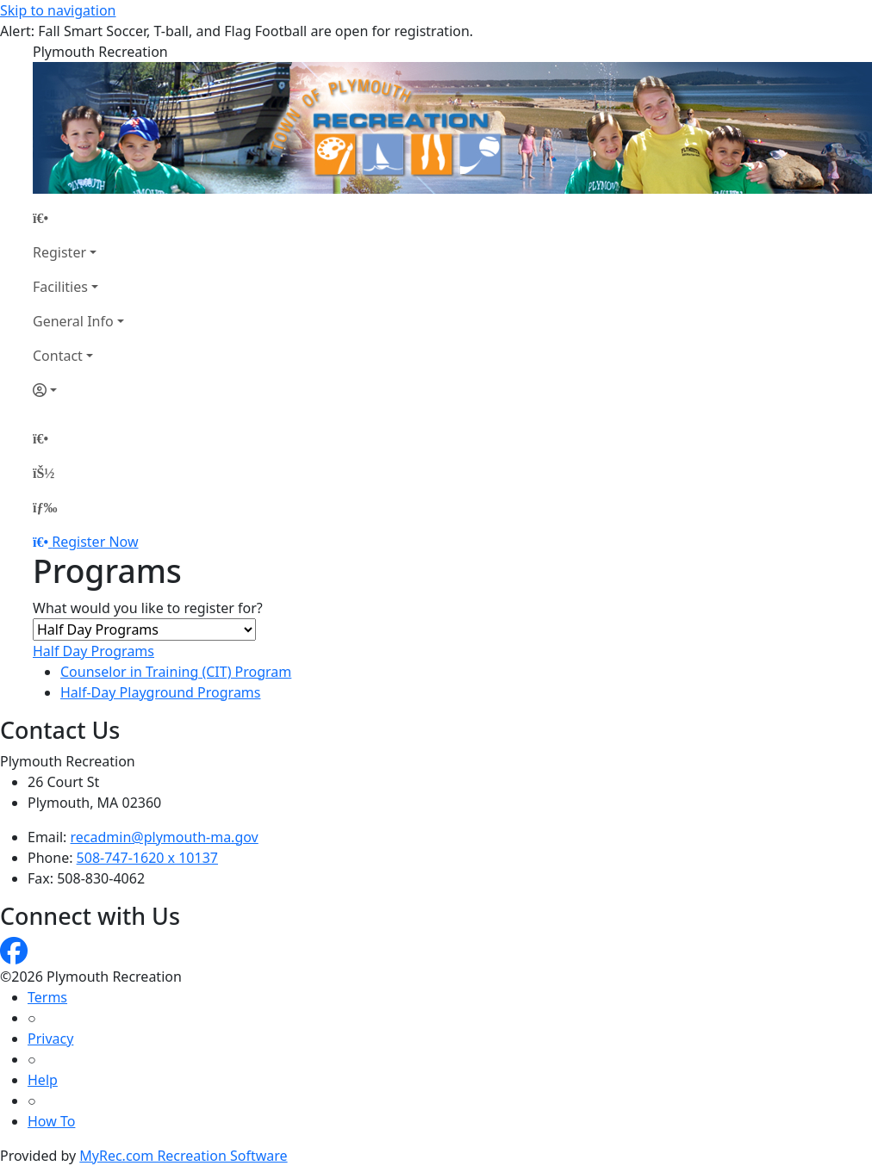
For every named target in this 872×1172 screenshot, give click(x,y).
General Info (73, 321)
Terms (47, 997)
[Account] (78, 390)
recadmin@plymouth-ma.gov (164, 837)
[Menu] (45, 507)
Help (43, 1079)
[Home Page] (78, 218)
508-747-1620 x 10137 (147, 857)
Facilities (60, 286)
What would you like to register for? (148, 607)
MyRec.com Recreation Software (183, 1155)
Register (59, 252)
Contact (58, 355)
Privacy (50, 1038)
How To (51, 1121)
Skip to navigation (57, 10)
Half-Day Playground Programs (160, 692)
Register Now (95, 541)
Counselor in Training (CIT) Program (175, 671)
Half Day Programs (93, 651)
